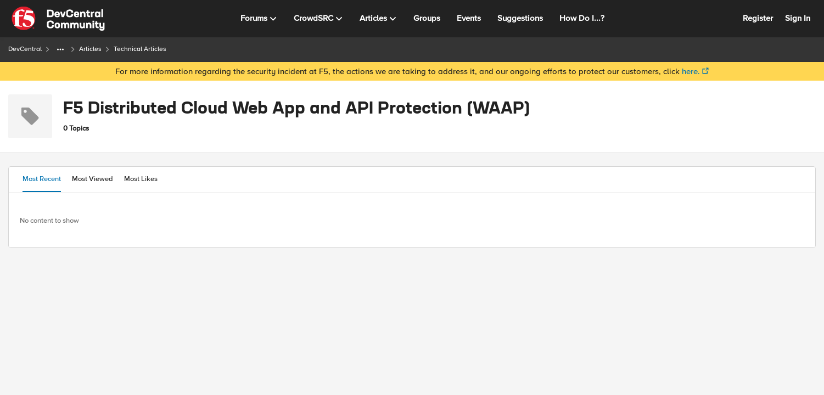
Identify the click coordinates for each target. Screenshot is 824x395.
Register (758, 18)
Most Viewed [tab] (92, 178)
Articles (90, 49)
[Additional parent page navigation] (60, 49)
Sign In (797, 18)
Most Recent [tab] (42, 178)
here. (691, 71)
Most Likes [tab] (141, 178)
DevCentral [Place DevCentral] (25, 49)
